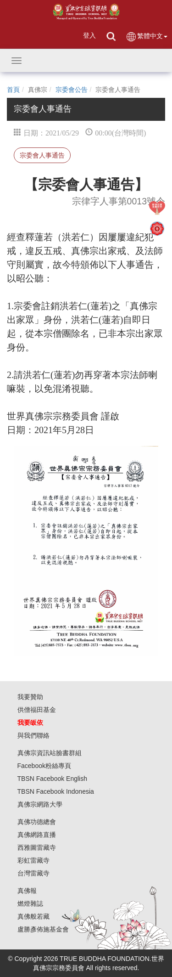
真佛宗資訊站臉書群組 (49, 753)
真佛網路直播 (36, 834)
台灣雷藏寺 (33, 873)
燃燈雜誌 (30, 903)
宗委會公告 (71, 89)
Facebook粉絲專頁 (44, 765)
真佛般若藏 (33, 916)
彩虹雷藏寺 (33, 860)
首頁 (13, 89)
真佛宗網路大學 (39, 804)
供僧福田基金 (36, 709)
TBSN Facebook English (52, 778)
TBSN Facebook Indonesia (55, 791)
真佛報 (27, 890)
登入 (89, 35)
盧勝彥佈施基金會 (43, 929)
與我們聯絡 (33, 735)
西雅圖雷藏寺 (36, 847)
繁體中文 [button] (146, 36)
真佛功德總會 (36, 821)
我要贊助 (30, 696)
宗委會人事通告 (42, 155)
